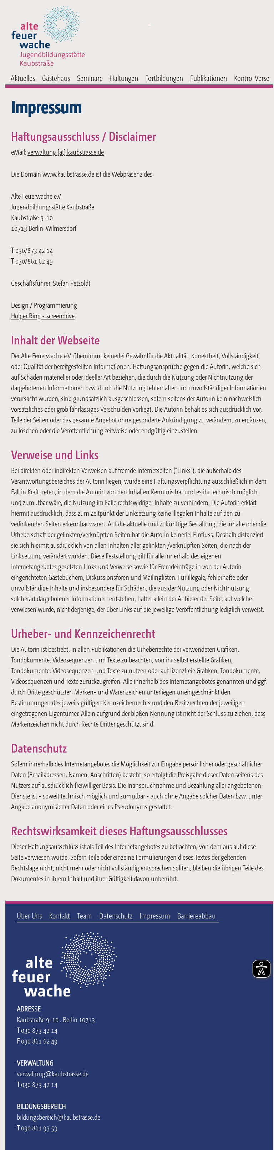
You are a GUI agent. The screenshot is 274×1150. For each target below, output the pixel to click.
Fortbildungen (164, 78)
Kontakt (59, 915)
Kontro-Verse (251, 78)
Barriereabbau (196, 915)
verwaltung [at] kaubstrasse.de (65, 151)
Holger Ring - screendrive (43, 315)
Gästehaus (56, 78)
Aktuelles (23, 78)
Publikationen (208, 78)
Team (84, 915)
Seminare (90, 78)
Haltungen (124, 78)
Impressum (154, 915)
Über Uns (29, 915)
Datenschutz (115, 915)
